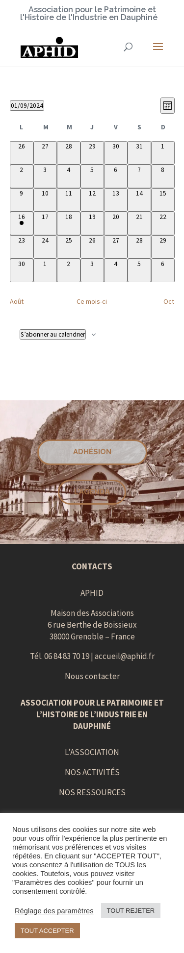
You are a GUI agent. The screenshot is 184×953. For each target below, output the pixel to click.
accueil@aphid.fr (125, 656)
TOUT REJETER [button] (131, 910)
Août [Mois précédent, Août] (17, 301)
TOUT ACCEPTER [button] (47, 930)
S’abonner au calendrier (53, 334)
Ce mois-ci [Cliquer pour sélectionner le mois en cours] (92, 301)
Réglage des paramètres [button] (54, 911)
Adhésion (92, 451)
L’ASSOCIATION (92, 752)
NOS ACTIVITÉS (92, 772)
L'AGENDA (92, 492)
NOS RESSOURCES (92, 792)
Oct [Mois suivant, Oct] (168, 301)
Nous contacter (92, 676)
